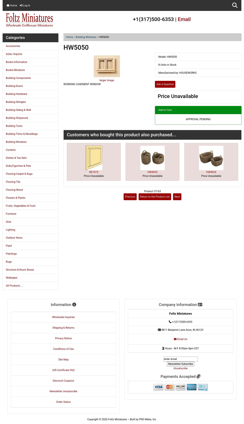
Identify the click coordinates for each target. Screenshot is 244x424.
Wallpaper (11, 277)
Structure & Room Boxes (20, 269)
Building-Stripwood (17, 117)
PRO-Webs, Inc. (148, 419)
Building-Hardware (16, 94)
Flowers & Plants (15, 197)
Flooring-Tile (13, 181)
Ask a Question (165, 84)
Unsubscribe (181, 368)
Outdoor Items (14, 237)
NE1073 (93, 172)
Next (177, 196)
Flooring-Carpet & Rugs (19, 173)
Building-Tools (14, 125)
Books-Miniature (15, 70)
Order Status (63, 401)
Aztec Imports (14, 54)
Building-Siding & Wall (18, 110)
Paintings (11, 253)
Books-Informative (16, 62)
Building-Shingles (16, 102)
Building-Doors (14, 86)
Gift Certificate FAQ (63, 370)
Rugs (9, 261)
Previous (130, 196)
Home (12, 5)
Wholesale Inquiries (63, 317)
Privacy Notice (63, 338)
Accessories (13, 46)
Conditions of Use (63, 348)
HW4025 (152, 172)
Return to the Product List (155, 196)
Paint (9, 245)
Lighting (10, 229)
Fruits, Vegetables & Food (20, 205)
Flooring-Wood (14, 189)
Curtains (11, 149)
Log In (25, 5)
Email (184, 19)
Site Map (63, 359)
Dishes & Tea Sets (16, 157)
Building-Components (18, 78)
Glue (8, 221)
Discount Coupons (63, 380)
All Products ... (14, 285)
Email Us (180, 339)
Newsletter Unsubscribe (63, 391)
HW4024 (211, 172)
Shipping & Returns (64, 327)
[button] (235, 5)
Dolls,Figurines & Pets (18, 165)
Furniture (11, 213)
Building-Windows (86, 37)
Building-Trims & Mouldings (22, 133)
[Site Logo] (42, 20)
